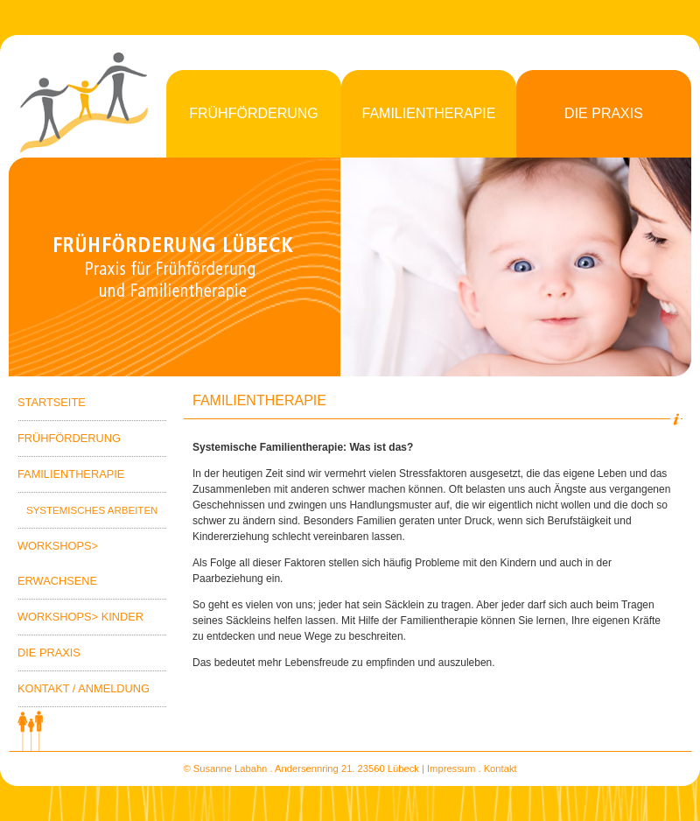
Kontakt (500, 768)
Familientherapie (429, 113)
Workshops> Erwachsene (58, 563)
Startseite (52, 402)
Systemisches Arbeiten (92, 510)
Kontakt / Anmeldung (84, 688)
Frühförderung (253, 113)
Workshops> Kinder (81, 616)
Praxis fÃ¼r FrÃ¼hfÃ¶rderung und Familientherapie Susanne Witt (175, 267)
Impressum (451, 768)
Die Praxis (603, 113)
